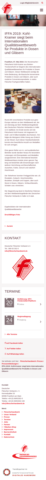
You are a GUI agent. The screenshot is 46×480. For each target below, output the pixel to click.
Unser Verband (9, 414)
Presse (40, 361)
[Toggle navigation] (41, 10)
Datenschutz (8, 437)
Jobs (5, 422)
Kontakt (6, 434)
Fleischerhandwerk (28, 361)
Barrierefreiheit (9, 432)
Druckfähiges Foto (12, 215)
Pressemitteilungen (10, 364)
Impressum (8, 429)
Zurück (9, 226)
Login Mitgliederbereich (29, 3)
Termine (6, 419)
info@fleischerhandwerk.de (16, 251)
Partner (6, 424)
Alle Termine (11, 334)
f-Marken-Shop (9, 427)
